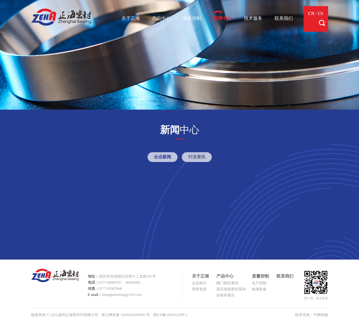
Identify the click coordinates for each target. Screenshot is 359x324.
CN (311, 13)
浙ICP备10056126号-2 (170, 315)
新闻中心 (222, 18)
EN (320, 13)
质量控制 (192, 18)
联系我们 (284, 18)
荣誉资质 (199, 289)
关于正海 (131, 18)
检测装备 (259, 289)
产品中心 (161, 18)
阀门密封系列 (227, 283)
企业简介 (199, 283)
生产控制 (259, 283)
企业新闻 (162, 158)
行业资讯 (196, 158)
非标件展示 (225, 295)
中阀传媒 (320, 315)
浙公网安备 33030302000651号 (125, 315)
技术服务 (253, 18)
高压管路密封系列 (231, 289)
